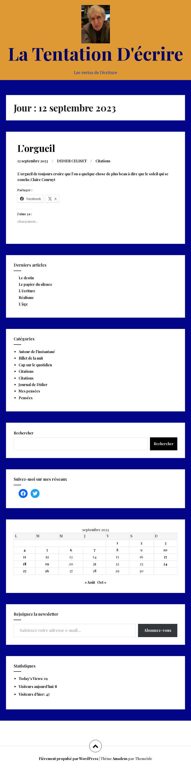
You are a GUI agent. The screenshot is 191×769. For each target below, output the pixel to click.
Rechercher (24, 433)
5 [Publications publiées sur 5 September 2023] (47, 550)
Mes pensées (29, 391)
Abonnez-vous (157, 630)
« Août (90, 582)
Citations (103, 161)
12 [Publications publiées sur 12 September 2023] (47, 557)
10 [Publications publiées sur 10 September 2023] (165, 550)
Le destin (26, 278)
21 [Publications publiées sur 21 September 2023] (94, 564)
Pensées (26, 397)
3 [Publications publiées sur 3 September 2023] (165, 543)
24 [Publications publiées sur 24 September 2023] (165, 564)
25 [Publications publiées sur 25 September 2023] (24, 571)
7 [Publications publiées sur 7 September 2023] (95, 550)
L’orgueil (36, 148)
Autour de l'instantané (37, 351)
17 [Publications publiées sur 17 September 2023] (165, 557)
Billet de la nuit (31, 358)
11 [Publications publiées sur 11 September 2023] (24, 557)
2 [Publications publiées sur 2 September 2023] (141, 543)
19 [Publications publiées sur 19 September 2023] (47, 564)
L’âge (23, 304)
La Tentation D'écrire (95, 53)
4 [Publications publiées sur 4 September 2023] (24, 550)
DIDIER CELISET (72, 161)
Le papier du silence (35, 284)
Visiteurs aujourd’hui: (37, 686)
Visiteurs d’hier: (32, 694)
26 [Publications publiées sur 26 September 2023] (47, 571)
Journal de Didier (33, 384)
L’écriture (27, 290)
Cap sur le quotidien (35, 365)
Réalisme (26, 297)
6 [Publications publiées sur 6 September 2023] (71, 550)
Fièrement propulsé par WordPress (68, 758)
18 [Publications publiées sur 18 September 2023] (24, 564)
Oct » (101, 582)
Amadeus (120, 758)
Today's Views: (31, 678)
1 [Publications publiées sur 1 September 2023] (117, 543)
